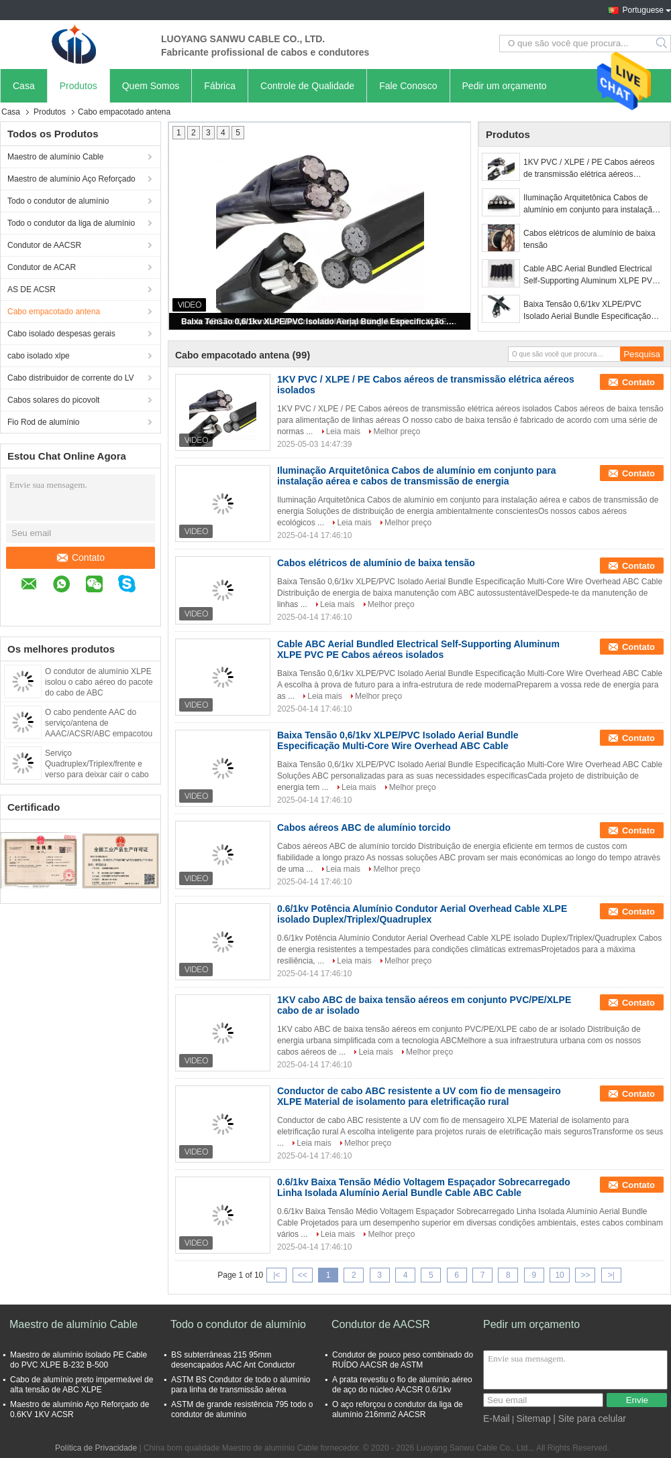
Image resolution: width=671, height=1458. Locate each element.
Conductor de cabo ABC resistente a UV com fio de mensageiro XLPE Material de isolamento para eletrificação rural (419, 1096)
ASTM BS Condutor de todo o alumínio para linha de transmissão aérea (240, 1384)
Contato (81, 557)
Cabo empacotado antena (53, 311)
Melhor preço (396, 431)
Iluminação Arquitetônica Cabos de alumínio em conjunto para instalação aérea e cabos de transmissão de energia (590, 204)
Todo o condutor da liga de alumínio (71, 223)
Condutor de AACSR (44, 245)
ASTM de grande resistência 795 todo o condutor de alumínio (242, 1409)
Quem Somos (151, 85)
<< (302, 1275)
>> (585, 1275)
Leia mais (343, 431)
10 (559, 1275)
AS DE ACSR (31, 289)
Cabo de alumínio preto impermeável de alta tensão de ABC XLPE (81, 1384)
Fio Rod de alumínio (43, 422)
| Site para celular (589, 1418)
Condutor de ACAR (41, 267)
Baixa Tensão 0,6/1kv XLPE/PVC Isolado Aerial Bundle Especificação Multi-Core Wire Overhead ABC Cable (320, 321)
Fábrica (220, 85)
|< (276, 1275)
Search (662, 43)
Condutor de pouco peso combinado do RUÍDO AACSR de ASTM (402, 1360)
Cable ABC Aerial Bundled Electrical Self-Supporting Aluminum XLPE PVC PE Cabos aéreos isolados (590, 275)
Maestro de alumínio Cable (55, 156)
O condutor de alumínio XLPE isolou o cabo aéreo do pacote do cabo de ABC (99, 682)
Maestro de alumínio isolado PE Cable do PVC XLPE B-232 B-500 (78, 1360)
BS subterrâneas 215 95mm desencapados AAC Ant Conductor (233, 1360)
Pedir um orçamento (504, 85)
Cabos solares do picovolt (53, 400)
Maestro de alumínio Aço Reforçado (71, 179)
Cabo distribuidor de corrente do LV (70, 378)
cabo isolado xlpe (38, 355)
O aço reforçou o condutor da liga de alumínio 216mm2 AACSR (397, 1409)
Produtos (78, 85)
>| (611, 1275)
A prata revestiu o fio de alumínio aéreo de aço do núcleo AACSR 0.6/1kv (402, 1384)
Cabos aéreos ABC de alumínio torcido (364, 827)
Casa (24, 85)
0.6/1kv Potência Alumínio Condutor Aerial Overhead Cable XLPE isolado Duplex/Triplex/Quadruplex (422, 914)
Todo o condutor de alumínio (58, 201)
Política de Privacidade (96, 1448)
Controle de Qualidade (307, 85)
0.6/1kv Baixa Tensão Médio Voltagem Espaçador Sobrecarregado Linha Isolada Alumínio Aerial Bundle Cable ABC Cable (423, 1187)
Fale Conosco (408, 85)
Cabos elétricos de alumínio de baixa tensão (589, 239)
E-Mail (496, 1418)
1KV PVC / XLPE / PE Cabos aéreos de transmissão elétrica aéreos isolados (588, 168)
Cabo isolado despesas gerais (61, 333)
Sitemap (533, 1418)
